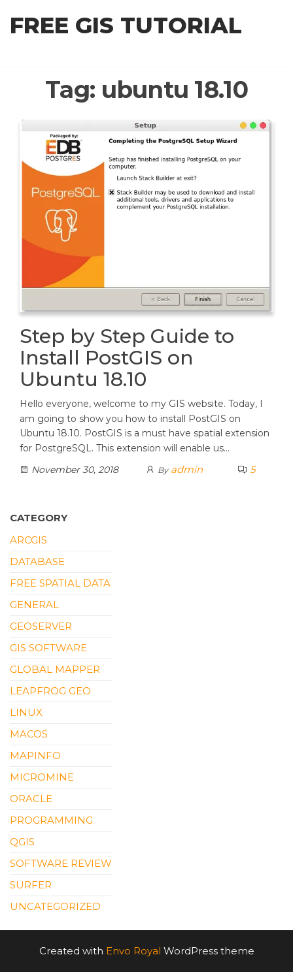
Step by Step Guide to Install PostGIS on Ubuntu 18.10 (127, 357)
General (34, 604)
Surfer (31, 885)
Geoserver (41, 626)
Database (37, 561)
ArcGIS (28, 540)
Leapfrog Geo (50, 691)
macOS (29, 734)
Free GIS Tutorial (126, 25)
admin (187, 469)
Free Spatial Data (60, 583)
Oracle (31, 798)
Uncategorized (55, 906)
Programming (51, 820)
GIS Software (48, 647)
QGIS (22, 841)
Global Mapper (55, 669)
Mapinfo (35, 755)
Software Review (61, 863)
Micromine (42, 777)
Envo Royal (133, 951)
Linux (26, 712)
